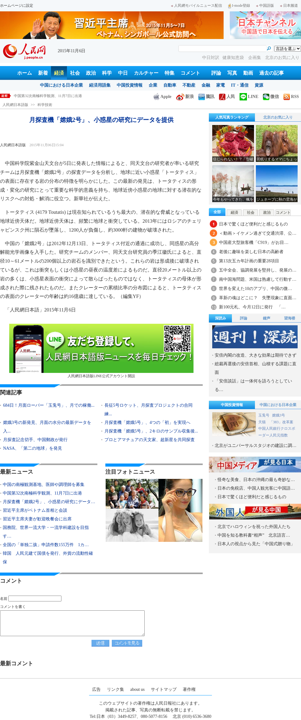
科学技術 (44, 105)
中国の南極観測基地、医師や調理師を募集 (43, 484)
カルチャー (146, 73)
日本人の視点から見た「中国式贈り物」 (256, 544)
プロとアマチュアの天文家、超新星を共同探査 (149, 439)
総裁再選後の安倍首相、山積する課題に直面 (255, 368)
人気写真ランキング (231, 117)
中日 (123, 73)
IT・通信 (239, 85)
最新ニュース (16, 472)
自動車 (169, 85)
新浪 (185, 96)
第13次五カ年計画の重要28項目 (249, 261)
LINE (249, 96)
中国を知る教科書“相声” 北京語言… (253, 535)
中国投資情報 (130, 85)
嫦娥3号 (278, 415)
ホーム (24, 73)
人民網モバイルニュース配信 (196, 5)
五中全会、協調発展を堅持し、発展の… (257, 270)
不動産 (188, 85)
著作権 (189, 689)
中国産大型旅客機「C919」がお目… (253, 242)
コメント (190, 73)
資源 (259, 85)
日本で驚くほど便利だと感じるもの (253, 224)
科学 (107, 73)
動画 (248, 73)
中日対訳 (210, 57)
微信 (271, 96)
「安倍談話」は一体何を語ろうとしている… (253, 385)
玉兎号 (263, 415)
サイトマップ (164, 689)
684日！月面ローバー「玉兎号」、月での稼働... (49, 405)
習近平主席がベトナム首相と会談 (35, 510)
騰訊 (206, 96)
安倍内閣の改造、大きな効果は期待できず (255, 355)
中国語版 (265, 5)
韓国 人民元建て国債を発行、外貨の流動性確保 (48, 557)
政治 (91, 73)
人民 (227, 96)
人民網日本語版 (15, 105)
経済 (59, 73)
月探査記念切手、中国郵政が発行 (35, 439)
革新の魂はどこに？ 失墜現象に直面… (257, 297)
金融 (205, 85)
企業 (153, 85)
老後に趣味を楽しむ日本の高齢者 (251, 251)
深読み (220, 318)
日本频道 (289, 5)
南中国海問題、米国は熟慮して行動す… (257, 279)
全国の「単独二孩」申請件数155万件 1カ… (46, 544)
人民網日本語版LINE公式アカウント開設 (101, 351)
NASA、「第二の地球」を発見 (32, 448)
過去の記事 (271, 73)
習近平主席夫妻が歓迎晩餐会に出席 (37, 519)
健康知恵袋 (233, 57)
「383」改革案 (281, 422)
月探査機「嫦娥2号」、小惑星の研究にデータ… (49, 501)
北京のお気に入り (282, 57)
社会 (75, 73)
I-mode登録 (239, 5)
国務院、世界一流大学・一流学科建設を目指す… (46, 531)
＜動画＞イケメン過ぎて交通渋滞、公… (257, 233)
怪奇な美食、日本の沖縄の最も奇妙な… (256, 479)
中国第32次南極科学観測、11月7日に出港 (48, 96)
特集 (169, 73)
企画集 (255, 57)
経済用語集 (100, 85)
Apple (162, 96)
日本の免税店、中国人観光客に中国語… (256, 488)
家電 (220, 85)
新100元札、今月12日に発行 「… (252, 307)
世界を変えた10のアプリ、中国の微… (255, 288)
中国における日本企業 (61, 85)
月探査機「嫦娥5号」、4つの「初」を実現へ (147, 422)
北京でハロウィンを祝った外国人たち (254, 526)
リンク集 (115, 689)
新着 (43, 73)
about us (137, 689)
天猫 (262, 422)
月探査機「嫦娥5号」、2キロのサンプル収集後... (151, 431)
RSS (291, 96)
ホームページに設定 (16, 5)
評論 (216, 73)
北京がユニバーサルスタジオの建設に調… (255, 445)
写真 (232, 73)
